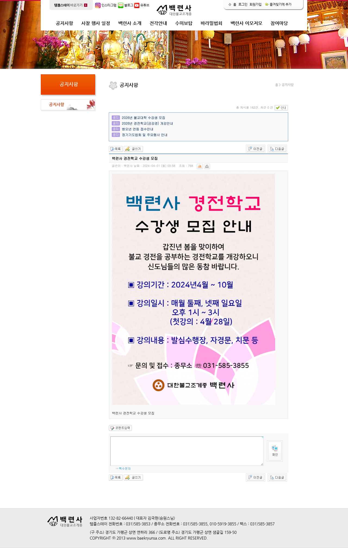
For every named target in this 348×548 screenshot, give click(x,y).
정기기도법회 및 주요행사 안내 (144, 134)
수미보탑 (183, 23)
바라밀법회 (211, 23)
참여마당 (279, 23)
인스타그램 (105, 5)
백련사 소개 (129, 23)
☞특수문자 (123, 468)
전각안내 (158, 23)
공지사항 (64, 23)
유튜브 (141, 5)
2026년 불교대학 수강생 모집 (143, 117)
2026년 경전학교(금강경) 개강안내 (147, 123)
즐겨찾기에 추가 (278, 4)
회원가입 (256, 4)
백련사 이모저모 (246, 23)
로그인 (242, 4)
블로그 (125, 5)
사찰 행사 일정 (95, 23)
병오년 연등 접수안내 (137, 129)
